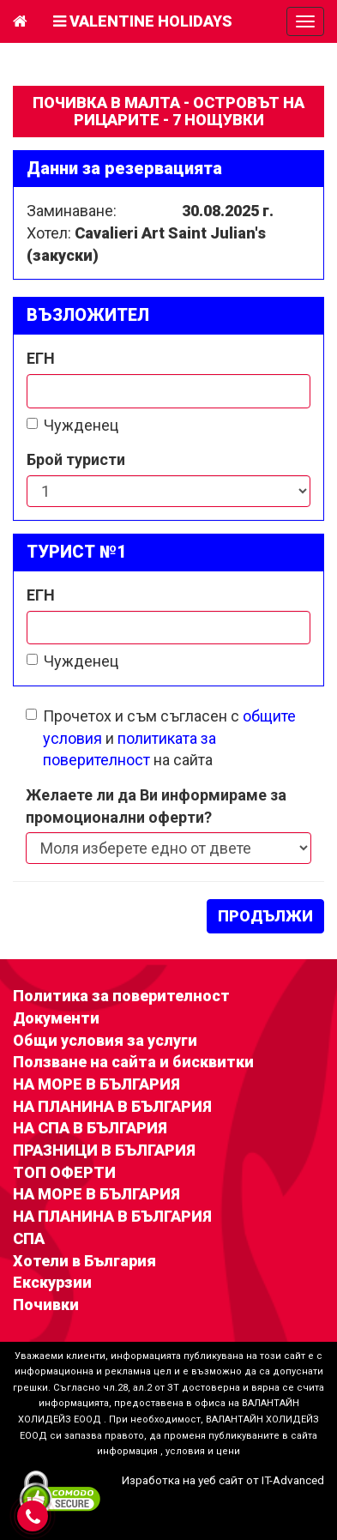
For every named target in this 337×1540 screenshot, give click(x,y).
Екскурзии (52, 1282)
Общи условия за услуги (105, 1040)
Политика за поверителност (121, 996)
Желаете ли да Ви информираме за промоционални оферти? (156, 806)
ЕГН (41, 358)
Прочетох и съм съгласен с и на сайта (161, 738)
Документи (56, 1018)
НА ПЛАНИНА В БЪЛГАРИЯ (112, 1106)
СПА (29, 1238)
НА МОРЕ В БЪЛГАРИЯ (96, 1084)
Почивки (46, 1304)
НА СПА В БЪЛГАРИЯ (90, 1128)
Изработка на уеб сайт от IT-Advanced (223, 1480)
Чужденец (72, 425)
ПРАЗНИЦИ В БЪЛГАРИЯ (104, 1150)
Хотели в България (84, 1261)
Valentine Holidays (142, 21)
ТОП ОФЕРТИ (64, 1172)
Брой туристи (76, 459)
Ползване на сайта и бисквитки (133, 1062)
